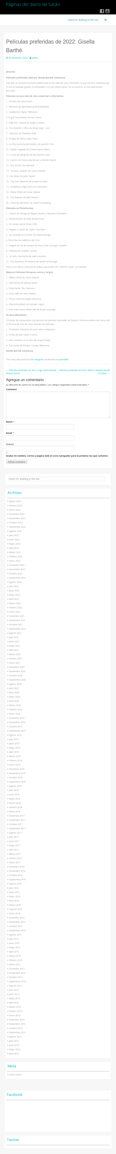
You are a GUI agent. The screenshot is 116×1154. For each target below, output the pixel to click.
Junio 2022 (14, 590)
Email (9, 433)
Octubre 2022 (15, 573)
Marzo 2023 (15, 552)
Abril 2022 (14, 599)
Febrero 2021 (15, 658)
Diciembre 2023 (16, 514)
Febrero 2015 (15, 960)
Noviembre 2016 (17, 870)
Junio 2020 (14, 692)
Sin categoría (37, 359)
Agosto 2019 (15, 735)
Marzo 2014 (15, 1006)
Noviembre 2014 (17, 972)
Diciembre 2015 (16, 917)
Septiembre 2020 (17, 679)
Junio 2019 (14, 743)
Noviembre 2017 (17, 819)
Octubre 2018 (15, 777)
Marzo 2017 (15, 853)
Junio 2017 (14, 841)
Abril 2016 (14, 900)
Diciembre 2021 (16, 616)
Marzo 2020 (15, 705)
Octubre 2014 (15, 977)
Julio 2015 (14, 938)
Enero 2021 (14, 662)
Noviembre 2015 (17, 921)
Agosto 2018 (15, 786)
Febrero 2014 (15, 1011)
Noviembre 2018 (17, 773)
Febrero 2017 (15, 858)
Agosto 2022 (15, 582)
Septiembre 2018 (17, 781)
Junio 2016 (14, 892)
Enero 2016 (14, 913)
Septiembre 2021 (17, 628)
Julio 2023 (14, 535)
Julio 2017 (14, 836)
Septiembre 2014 (17, 981)
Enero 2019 (14, 764)
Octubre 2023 (15, 522)
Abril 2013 (14, 1053)
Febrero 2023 (15, 556)
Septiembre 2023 (17, 526)
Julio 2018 (14, 790)
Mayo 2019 (14, 747)
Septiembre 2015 (17, 930)
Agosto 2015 (15, 934)
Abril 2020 (14, 701)
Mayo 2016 (14, 896)
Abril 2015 (14, 951)
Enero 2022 (14, 611)
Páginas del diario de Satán (33, 4)
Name (9, 421)
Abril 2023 (14, 548)
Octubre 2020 (15, 675)
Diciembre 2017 (16, 815)
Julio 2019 (14, 739)
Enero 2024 (14, 509)
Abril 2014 (14, 1002)
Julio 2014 (14, 989)
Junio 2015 (14, 943)
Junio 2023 (14, 539)
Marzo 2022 (15, 603)
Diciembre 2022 (16, 565)
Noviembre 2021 (17, 620)
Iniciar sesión (15, 1074)
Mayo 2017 (14, 845)
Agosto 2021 (15, 633)
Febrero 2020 (15, 709)
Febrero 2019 (15, 760)
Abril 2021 (14, 650)
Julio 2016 (14, 887)
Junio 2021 (14, 641)
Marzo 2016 (15, 904)
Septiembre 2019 (17, 730)
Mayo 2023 (14, 543)
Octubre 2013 (15, 1028)
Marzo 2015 (15, 955)
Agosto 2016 (15, 883)
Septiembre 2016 (17, 879)
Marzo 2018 (15, 803)
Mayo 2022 (14, 594)
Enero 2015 (14, 964)
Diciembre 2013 (16, 1019)
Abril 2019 (14, 752)
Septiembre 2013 (17, 1032)
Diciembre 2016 (16, 866)
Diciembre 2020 (16, 667)
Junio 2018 (14, 794)
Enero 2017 (14, 862)
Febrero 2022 (15, 607)
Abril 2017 (14, 849)
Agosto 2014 (15, 985)
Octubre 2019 (15, 726)
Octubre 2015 (15, 926)
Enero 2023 (14, 560)
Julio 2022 (14, 586)
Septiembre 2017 (17, 828)
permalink (63, 359)
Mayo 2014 (14, 998)
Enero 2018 (14, 811)
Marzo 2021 (15, 654)
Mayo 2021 (14, 645)
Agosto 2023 (15, 531)
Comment (11, 389)
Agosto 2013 (15, 1036)
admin (35, 57)
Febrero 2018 (15, 807)
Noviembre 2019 (17, 722)
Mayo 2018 (14, 798)
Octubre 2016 (15, 875)
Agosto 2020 (15, 684)
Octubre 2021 (15, 624)
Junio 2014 (14, 994)
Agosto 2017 (15, 832)
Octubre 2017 (15, 824)
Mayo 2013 (14, 1049)
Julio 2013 (14, 1040)
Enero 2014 (14, 1015)
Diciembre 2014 (16, 968)
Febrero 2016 (15, 909)
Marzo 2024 (15, 501)
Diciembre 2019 (16, 718)
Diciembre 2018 (16, 769)
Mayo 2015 (14, 947)
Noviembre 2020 (17, 671)
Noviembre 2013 (17, 1023)
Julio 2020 (14, 688)
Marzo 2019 (15, 756)
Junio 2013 (14, 1045)
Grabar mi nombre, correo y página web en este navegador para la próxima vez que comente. (57, 455)
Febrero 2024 (15, 505)
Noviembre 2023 (17, 518)
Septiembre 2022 (17, 577)
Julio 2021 (14, 637)
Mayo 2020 (14, 696)
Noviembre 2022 (17, 569)
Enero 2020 (14, 713)
